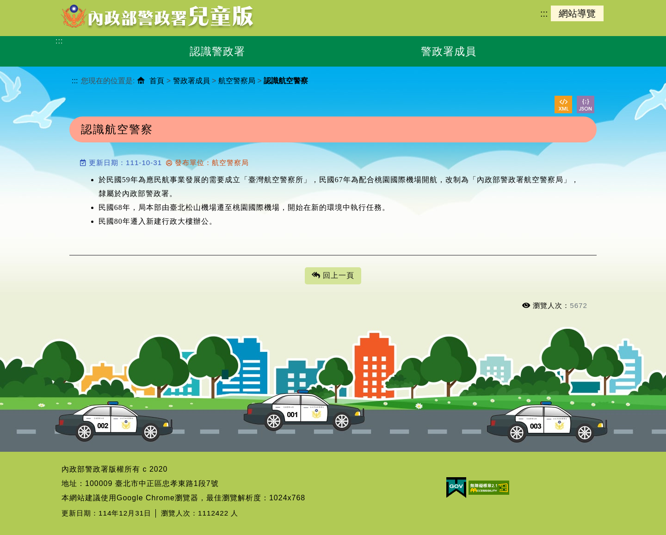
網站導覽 (577, 13)
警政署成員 (191, 81)
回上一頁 (333, 276)
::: (544, 13)
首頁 (156, 81)
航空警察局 (236, 81)
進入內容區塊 (23, 5)
